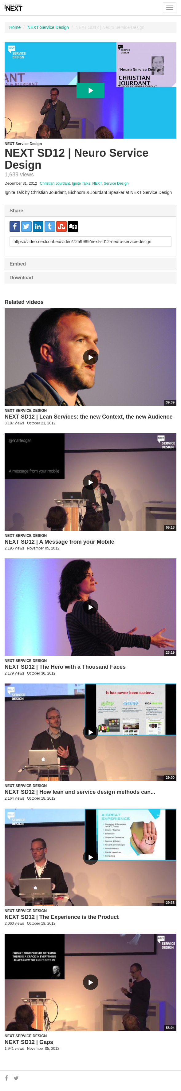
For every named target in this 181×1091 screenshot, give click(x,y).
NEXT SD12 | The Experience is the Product (62, 917)
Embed (18, 263)
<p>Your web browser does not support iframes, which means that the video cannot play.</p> (90, 90)
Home (15, 27)
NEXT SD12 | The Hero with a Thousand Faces (65, 667)
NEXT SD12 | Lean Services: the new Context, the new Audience (89, 417)
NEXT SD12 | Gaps (29, 1042)
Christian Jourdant (55, 183)
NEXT (97, 183)
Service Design (116, 183)
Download (21, 277)
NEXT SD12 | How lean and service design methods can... (80, 792)
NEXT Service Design (48, 27)
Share (16, 210)
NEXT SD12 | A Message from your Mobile (59, 542)
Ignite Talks (81, 183)
